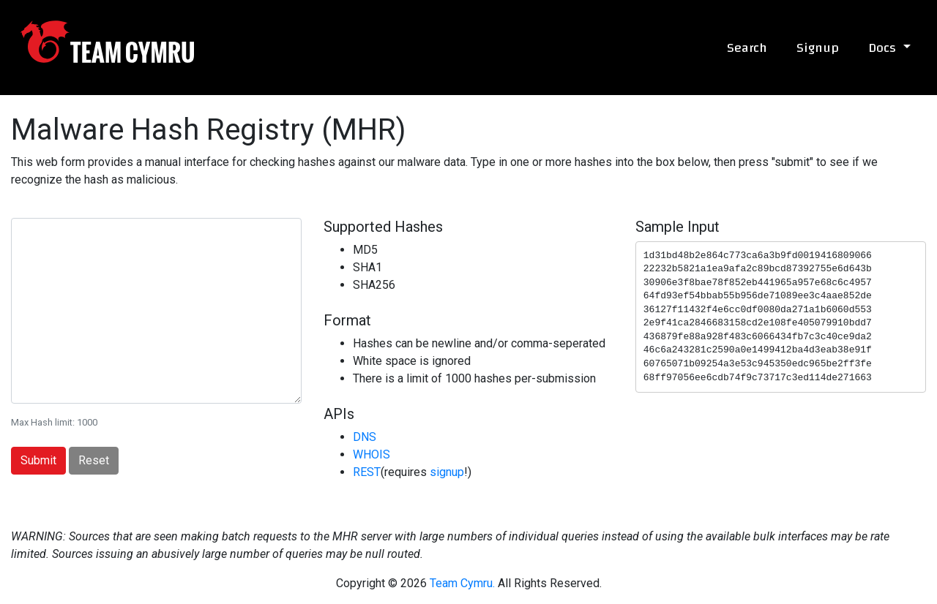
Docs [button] (884, 48)
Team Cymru (107, 41)
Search (747, 48)
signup (447, 472)
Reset (93, 460)
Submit (38, 460)
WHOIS (371, 454)
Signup (817, 48)
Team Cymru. (462, 583)
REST (367, 472)
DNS (364, 437)
